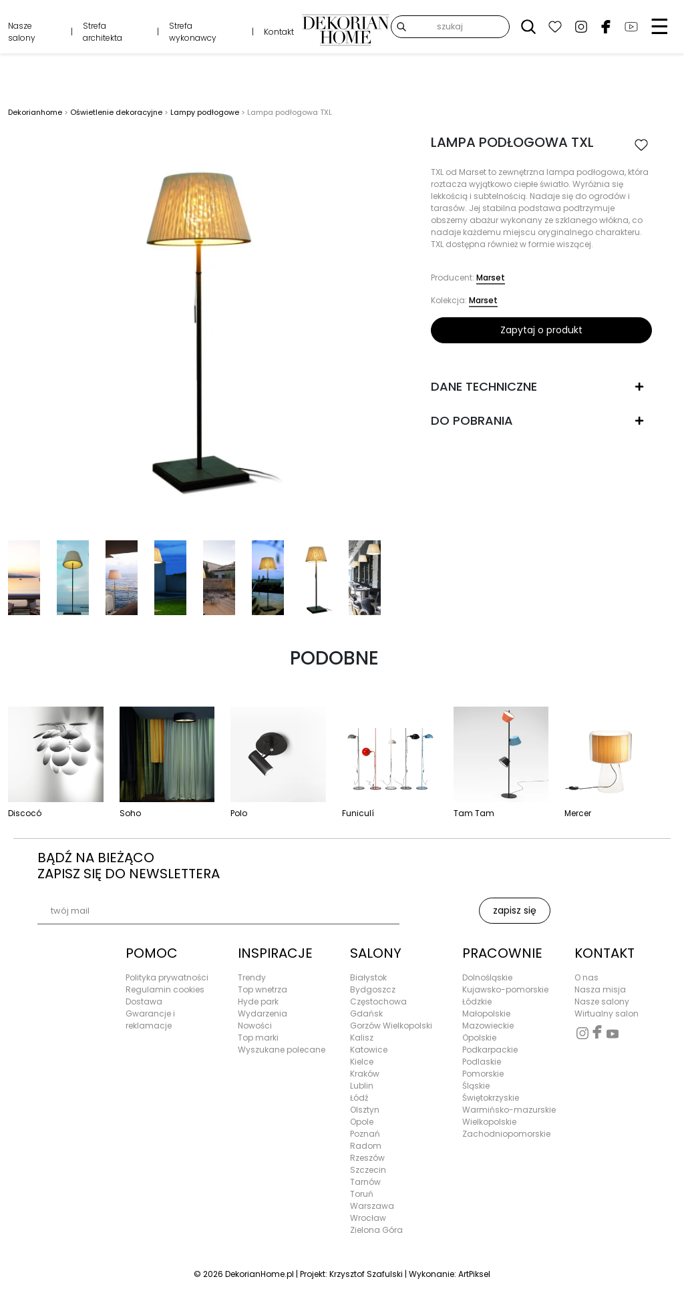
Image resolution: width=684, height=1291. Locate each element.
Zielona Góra (376, 1230)
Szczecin (368, 1169)
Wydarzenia (262, 1013)
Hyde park (258, 1001)
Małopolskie (486, 1013)
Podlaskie (481, 1061)
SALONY (375, 953)
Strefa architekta (102, 31)
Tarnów (365, 1181)
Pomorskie (483, 1073)
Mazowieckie (488, 1025)
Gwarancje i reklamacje (150, 1019)
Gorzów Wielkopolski (391, 1025)
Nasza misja (600, 989)
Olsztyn (364, 1109)
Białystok (368, 977)
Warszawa (372, 1206)
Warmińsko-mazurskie (509, 1109)
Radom (365, 1145)
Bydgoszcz (372, 989)
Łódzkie (477, 1001)
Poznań (365, 1133)
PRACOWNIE (502, 953)
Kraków (364, 1073)
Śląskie (476, 1085)
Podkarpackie (490, 1049)
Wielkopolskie (489, 1121)
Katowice (368, 1049)
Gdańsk (366, 1013)
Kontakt (279, 31)
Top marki (258, 1037)
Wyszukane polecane (281, 1049)
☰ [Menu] (659, 26)
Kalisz (361, 1037)
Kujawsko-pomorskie (505, 989)
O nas (586, 977)
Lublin (361, 1085)
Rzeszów (367, 1157)
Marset (490, 277)
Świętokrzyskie (490, 1097)
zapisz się (514, 910)
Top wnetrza (262, 989)
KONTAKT (604, 953)
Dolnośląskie (487, 977)
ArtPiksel (474, 1274)
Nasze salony (21, 31)
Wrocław (368, 1218)
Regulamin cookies (165, 989)
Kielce (361, 1061)
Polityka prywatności (167, 977)
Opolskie (479, 1037)
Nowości (255, 1025)
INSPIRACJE (275, 953)
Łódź (359, 1097)
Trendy (252, 977)
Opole (361, 1121)
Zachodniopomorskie (506, 1133)
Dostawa (144, 1001)
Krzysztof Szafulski (366, 1274)
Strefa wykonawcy (192, 31)
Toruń (361, 1194)
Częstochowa (378, 1001)
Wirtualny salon (606, 1013)
